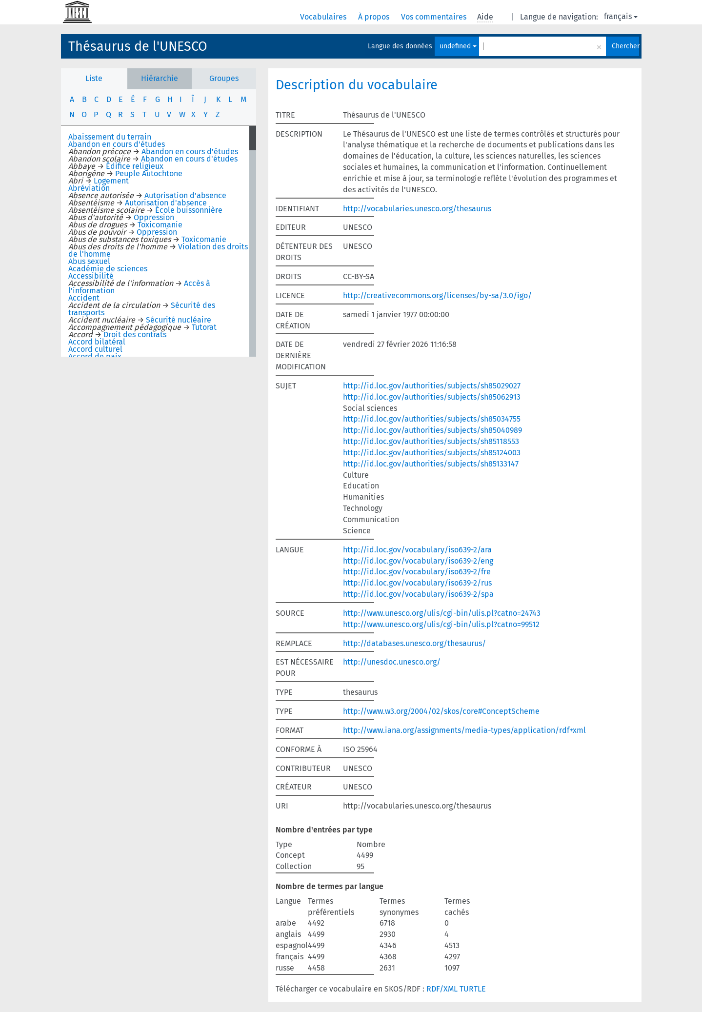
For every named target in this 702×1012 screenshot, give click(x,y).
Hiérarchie (159, 78)
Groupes (224, 78)
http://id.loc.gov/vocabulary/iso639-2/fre (417, 571)
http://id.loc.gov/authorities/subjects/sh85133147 (431, 463)
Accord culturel (95, 349)
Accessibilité (91, 276)
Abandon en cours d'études (116, 144)
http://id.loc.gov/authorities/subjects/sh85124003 (432, 452)
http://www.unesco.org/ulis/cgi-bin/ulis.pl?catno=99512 (441, 624)
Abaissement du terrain (109, 137)
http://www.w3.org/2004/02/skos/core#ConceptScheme (441, 711)
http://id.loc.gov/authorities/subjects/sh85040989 (432, 430)
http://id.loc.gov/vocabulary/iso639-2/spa (418, 594)
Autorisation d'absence (185, 195)
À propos (374, 16)
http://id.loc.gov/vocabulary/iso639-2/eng (418, 561)
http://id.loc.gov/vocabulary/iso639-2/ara (417, 549)
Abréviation (89, 188)
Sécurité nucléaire (178, 319)
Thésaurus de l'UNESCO (137, 46)
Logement (111, 180)
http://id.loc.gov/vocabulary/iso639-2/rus (417, 582)
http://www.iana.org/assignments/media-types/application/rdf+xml (464, 730)
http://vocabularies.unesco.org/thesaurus (417, 208)
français (621, 16)
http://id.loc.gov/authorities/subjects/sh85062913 (432, 397)
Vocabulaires (324, 16)
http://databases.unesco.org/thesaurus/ (414, 643)
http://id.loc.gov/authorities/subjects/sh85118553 (431, 441)
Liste (93, 78)
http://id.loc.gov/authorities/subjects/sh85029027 (432, 385)
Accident (84, 298)
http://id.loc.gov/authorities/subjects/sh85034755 (432, 419)
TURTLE (473, 988)
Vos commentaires (434, 16)
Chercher (625, 46)
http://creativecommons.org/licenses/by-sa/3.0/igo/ (437, 295)
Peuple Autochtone (148, 173)
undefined (458, 46)
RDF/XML (442, 988)
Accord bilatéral (96, 341)
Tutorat (204, 327)
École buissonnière (188, 210)
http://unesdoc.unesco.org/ (392, 662)
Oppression (154, 217)
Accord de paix (94, 356)
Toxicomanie (160, 224)
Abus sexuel (89, 261)
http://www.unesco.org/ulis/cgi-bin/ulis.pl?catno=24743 (442, 613)
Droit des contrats (134, 334)
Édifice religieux (134, 166)
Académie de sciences (107, 268)
